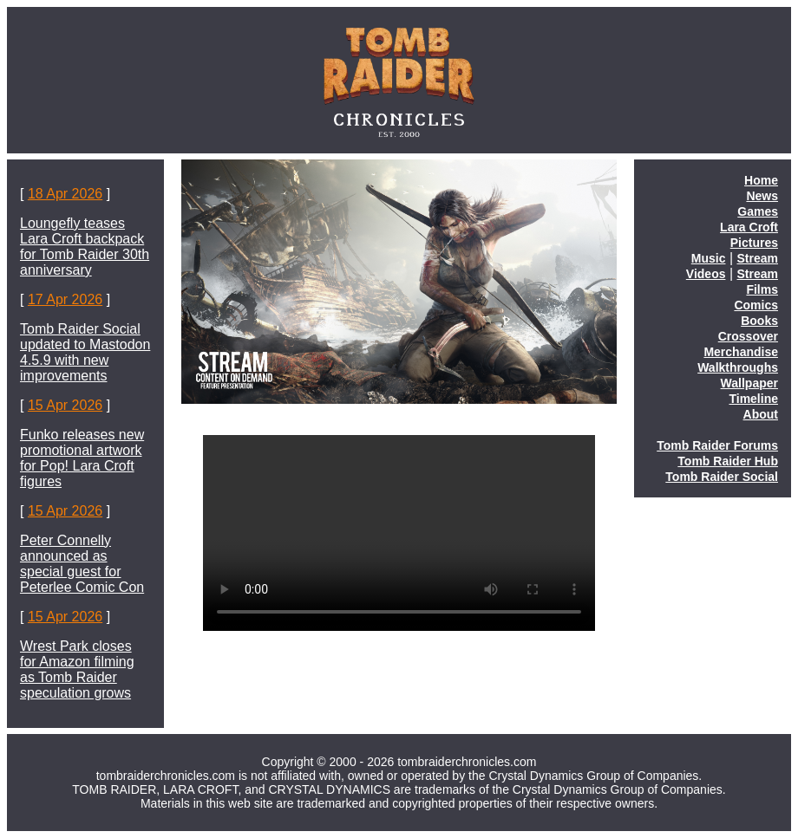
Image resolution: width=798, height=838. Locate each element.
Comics (756, 305)
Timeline (753, 399)
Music (708, 258)
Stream (757, 258)
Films (762, 289)
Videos (706, 274)
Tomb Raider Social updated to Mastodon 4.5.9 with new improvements (85, 352)
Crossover (748, 336)
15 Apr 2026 (65, 405)
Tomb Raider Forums (717, 445)
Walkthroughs (737, 367)
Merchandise (740, 352)
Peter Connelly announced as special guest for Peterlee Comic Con (82, 563)
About (760, 414)
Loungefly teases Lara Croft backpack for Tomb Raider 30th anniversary (84, 246)
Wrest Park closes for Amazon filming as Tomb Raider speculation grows (77, 669)
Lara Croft (749, 227)
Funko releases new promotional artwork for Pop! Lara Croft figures (82, 458)
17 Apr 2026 (65, 299)
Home (761, 180)
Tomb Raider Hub (727, 461)
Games (757, 211)
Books (759, 321)
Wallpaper (749, 383)
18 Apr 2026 (65, 193)
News (762, 196)
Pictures (754, 243)
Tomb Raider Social (721, 477)
